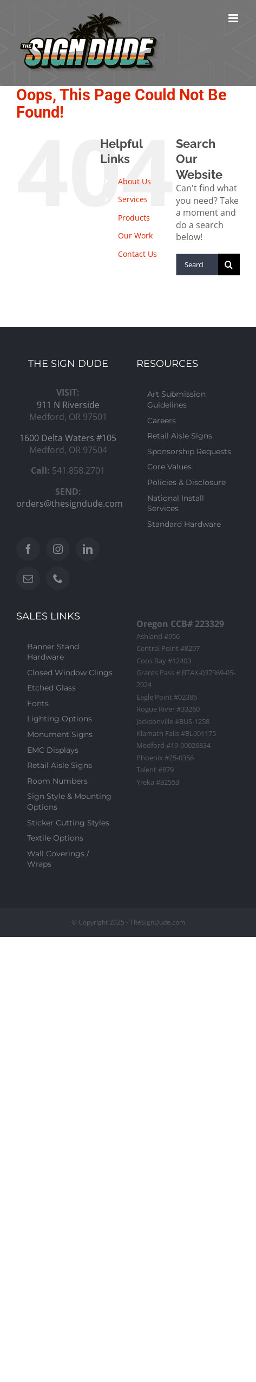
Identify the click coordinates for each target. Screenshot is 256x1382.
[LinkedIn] (88, 549)
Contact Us (137, 254)
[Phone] (58, 578)
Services (133, 199)
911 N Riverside (68, 405)
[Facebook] (28, 549)
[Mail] (28, 578)
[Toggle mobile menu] (234, 18)
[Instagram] (58, 549)
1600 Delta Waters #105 (67, 438)
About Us (134, 181)
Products (134, 217)
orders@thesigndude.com (69, 503)
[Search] (229, 264)
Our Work (135, 235)
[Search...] (197, 264)
